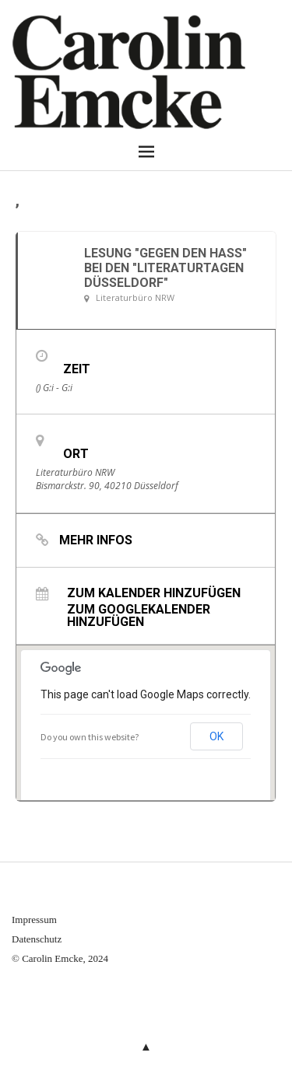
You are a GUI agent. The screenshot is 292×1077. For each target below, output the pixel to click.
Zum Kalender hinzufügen (154, 593)
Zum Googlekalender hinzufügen (138, 615)
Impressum (34, 919)
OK (216, 736)
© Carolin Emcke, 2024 (60, 958)
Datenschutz (37, 939)
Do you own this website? (89, 737)
